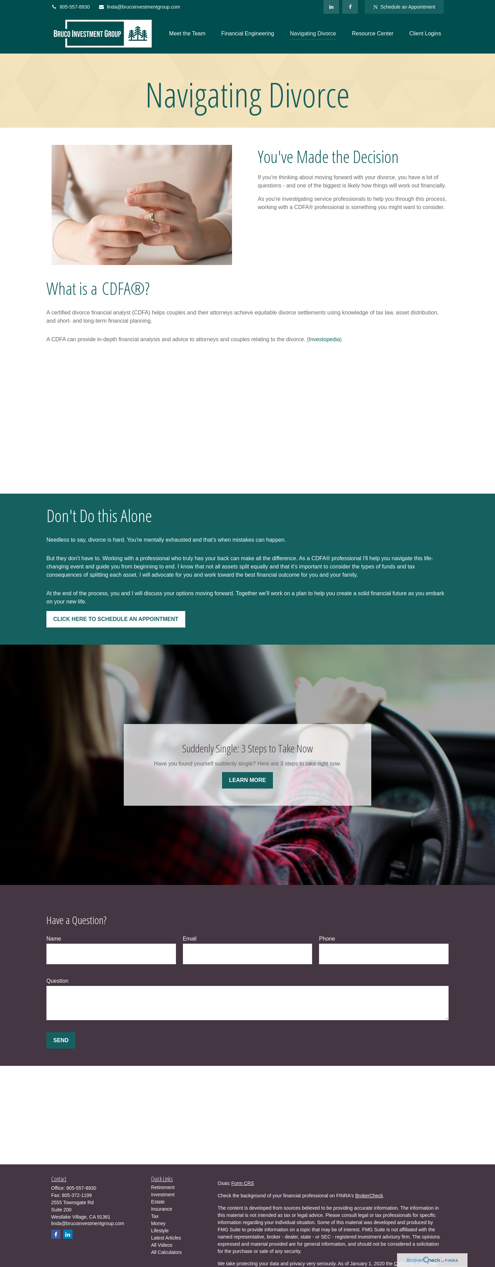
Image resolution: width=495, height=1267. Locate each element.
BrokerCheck (369, 1195)
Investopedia (324, 339)
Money (158, 1223)
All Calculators (166, 1252)
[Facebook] (350, 7)
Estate (158, 1202)
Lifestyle (159, 1230)
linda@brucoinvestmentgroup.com (139, 7)
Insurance (161, 1209)
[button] (187, 34)
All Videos (161, 1245)
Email (190, 939)
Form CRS (242, 1183)
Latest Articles (166, 1238)
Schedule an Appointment (404, 7)
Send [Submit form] (60, 1040)
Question (57, 981)
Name (53, 939)
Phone (327, 939)
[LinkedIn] (331, 7)
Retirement (162, 1187)
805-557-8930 (70, 7)
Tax (154, 1216)
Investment (162, 1194)
